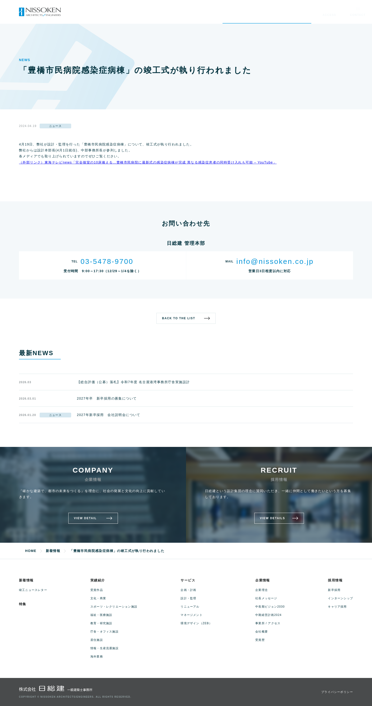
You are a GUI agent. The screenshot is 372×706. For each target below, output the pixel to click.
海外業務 (96, 656)
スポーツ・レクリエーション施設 (113, 606)
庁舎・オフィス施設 (104, 631)
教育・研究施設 (101, 623)
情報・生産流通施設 (104, 648)
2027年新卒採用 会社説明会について (108, 415)
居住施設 (96, 640)
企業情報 (262, 580)
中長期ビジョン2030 (270, 606)
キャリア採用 (337, 606)
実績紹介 (97, 580)
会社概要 (261, 631)
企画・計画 (188, 590)
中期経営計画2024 (268, 615)
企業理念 (261, 590)
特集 (22, 604)
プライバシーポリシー (337, 692)
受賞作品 (96, 590)
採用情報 (335, 580)
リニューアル (190, 606)
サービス (188, 580)
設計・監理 (188, 598)
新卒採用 (334, 590)
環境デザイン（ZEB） (196, 623)
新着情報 (26, 580)
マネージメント (191, 615)
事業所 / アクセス (267, 623)
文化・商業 (98, 598)
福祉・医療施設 (101, 615)
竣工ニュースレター (33, 590)
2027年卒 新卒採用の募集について (107, 398)
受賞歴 (260, 640)
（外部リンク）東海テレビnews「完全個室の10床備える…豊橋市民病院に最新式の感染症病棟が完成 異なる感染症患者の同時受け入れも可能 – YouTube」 (148, 162)
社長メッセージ (266, 598)
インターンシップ (340, 598)
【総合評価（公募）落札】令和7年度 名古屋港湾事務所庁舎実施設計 (133, 382)
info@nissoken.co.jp (275, 261)
